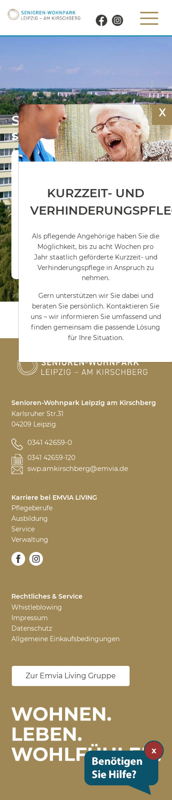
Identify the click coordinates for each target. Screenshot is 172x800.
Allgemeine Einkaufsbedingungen (65, 639)
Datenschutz (31, 628)
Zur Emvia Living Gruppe (71, 675)
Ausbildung (29, 518)
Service (23, 529)
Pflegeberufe (31, 508)
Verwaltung (29, 539)
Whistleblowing (36, 607)
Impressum (29, 618)
